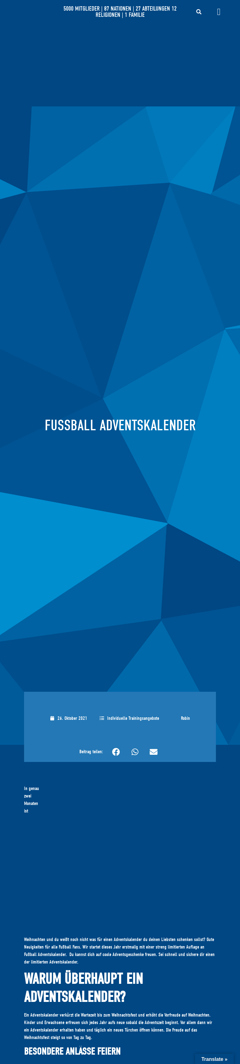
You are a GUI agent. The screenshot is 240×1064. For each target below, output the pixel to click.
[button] (198, 12)
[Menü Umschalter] (219, 12)
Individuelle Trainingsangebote (133, 718)
